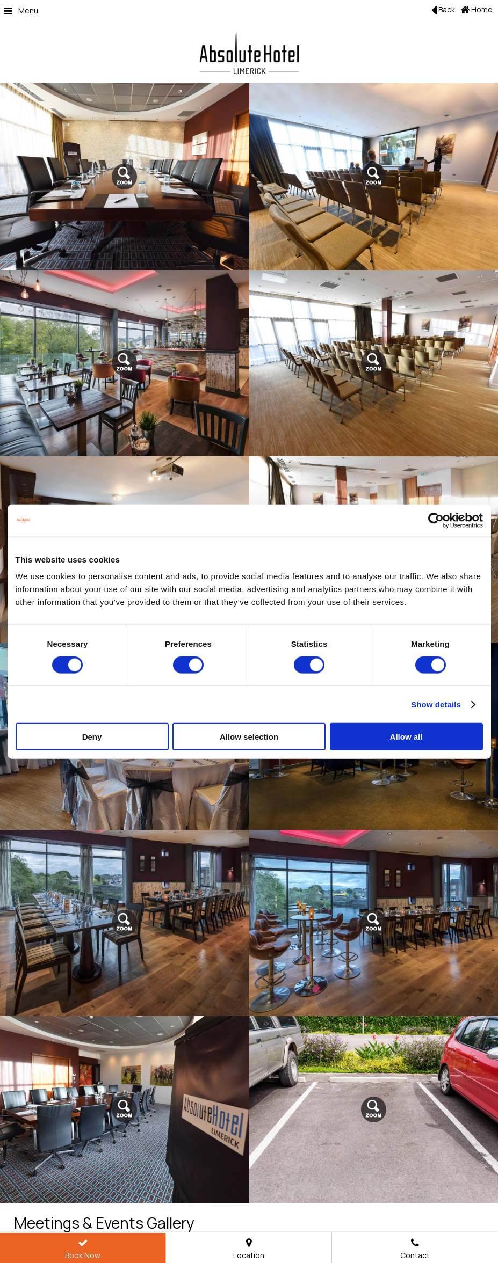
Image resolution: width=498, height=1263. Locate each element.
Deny (92, 736)
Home (476, 9)
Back (443, 10)
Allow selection (249, 736)
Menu (21, 10)
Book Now (82, 1249)
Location (248, 1249)
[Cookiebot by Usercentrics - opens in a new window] (436, 520)
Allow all (406, 736)
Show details (436, 704)
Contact (415, 1249)
